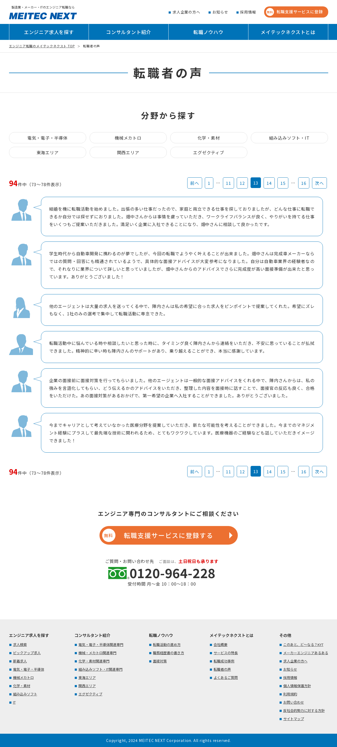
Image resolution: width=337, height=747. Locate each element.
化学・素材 (209, 138)
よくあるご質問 (226, 677)
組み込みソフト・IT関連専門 (100, 669)
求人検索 (20, 644)
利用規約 (290, 693)
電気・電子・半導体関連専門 (100, 644)
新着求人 (20, 660)
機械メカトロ (128, 138)
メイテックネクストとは (288, 31)
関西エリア (128, 152)
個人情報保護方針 (297, 685)
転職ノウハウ (208, 31)
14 (269, 183)
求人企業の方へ (186, 12)
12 (242, 183)
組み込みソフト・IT (289, 138)
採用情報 (248, 12)
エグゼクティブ (208, 152)
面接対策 (160, 660)
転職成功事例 (224, 660)
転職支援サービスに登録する (157, 535)
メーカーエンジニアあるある (305, 652)
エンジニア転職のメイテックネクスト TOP (42, 46)
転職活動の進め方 (167, 644)
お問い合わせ (293, 702)
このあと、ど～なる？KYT (303, 644)
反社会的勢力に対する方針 (304, 710)
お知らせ (220, 12)
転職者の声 (222, 669)
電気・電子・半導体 (47, 138)
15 (283, 183)
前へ (194, 183)
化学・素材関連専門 (94, 660)
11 (228, 183)
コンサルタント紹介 (128, 31)
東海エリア (47, 152)
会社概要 (220, 644)
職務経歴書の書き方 (168, 652)
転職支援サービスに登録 (294, 12)
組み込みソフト (25, 693)
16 (303, 183)
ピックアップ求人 (27, 652)
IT (14, 702)
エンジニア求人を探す (49, 31)
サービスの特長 (226, 652)
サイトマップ (293, 718)
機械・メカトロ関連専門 (97, 652)
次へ (319, 183)
